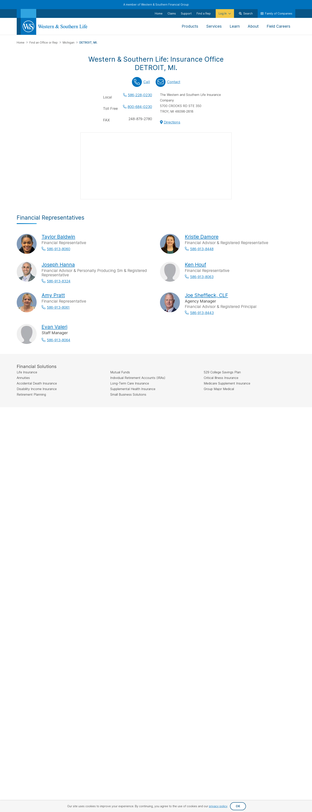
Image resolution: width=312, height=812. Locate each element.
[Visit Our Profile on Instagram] (41, 602)
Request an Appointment (181, 557)
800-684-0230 (140, 107)
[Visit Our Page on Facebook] (20, 602)
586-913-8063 (202, 277)
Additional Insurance (132, 563)
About (261, 544)
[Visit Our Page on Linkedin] (51, 602)
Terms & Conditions (281, 633)
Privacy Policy (205, 633)
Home (21, 42)
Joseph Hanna (58, 265)
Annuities (125, 550)
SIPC (143, 428)
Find (118, 510)
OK (238, 806)
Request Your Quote (178, 563)
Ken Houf (195, 265)
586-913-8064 (58, 340)
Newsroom (264, 563)
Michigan (69, 42)
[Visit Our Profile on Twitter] (30, 602)
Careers (262, 570)
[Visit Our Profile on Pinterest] (61, 602)
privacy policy (218, 806)
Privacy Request (175, 633)
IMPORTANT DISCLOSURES (35, 419)
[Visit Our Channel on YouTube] (72, 602)
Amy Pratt (53, 295)
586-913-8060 (58, 249)
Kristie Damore (201, 237)
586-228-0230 (140, 95)
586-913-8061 (58, 307)
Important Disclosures (225, 564)
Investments (127, 557)
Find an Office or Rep (43, 42)
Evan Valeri (54, 327)
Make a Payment (176, 544)
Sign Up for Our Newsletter (42, 589)
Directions (172, 122)
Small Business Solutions (135, 570)
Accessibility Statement (241, 633)
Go (189, 511)
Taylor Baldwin (58, 237)
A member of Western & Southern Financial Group (156, 4)
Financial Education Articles (229, 544)
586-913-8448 (202, 249)
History (261, 550)
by (144, 510)
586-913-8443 (202, 313)
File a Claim (172, 550)
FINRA (135, 428)
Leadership (264, 557)
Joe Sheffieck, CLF (206, 295)
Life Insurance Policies (133, 544)
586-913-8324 (58, 281)
